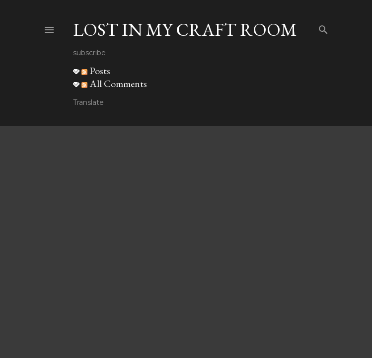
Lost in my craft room (185, 29)
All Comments (114, 83)
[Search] (323, 27)
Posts (95, 70)
